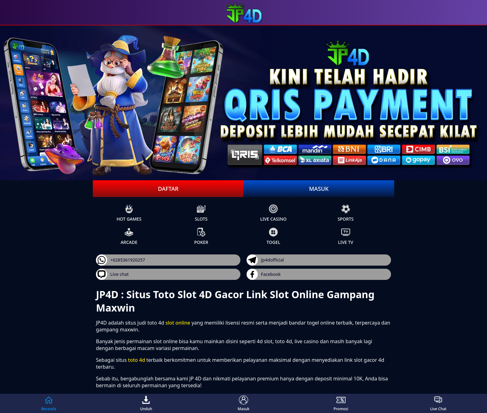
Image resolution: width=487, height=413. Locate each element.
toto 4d (136, 360)
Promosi (341, 403)
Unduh (146, 403)
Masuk (319, 188)
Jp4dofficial (265, 260)
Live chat (112, 274)
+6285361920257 (120, 260)
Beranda (48, 403)
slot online (178, 322)
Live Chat (438, 403)
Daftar (168, 188)
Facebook (264, 274)
